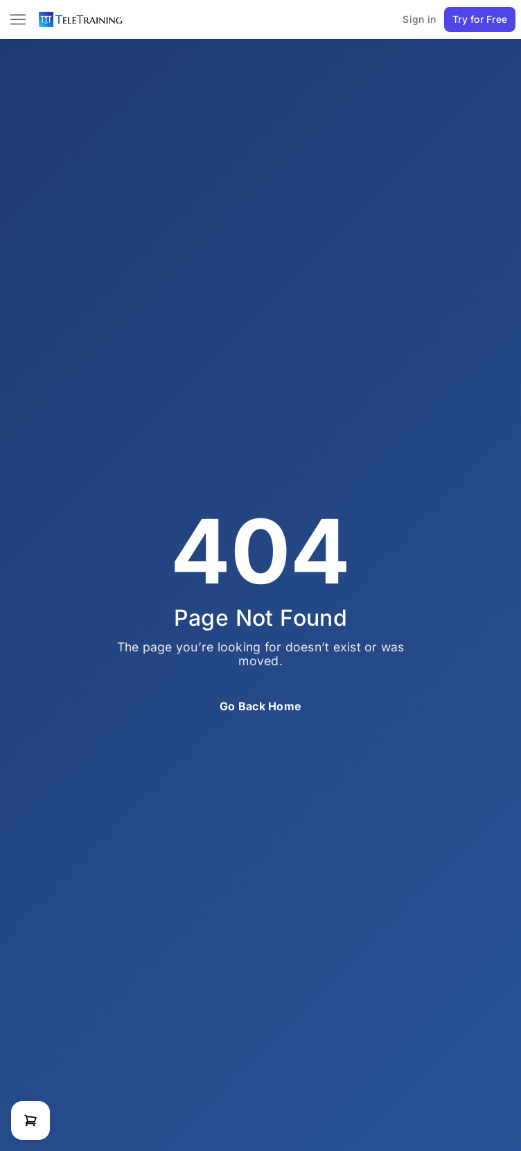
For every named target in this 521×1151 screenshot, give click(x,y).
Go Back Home (260, 706)
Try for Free (479, 19)
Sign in (419, 19)
